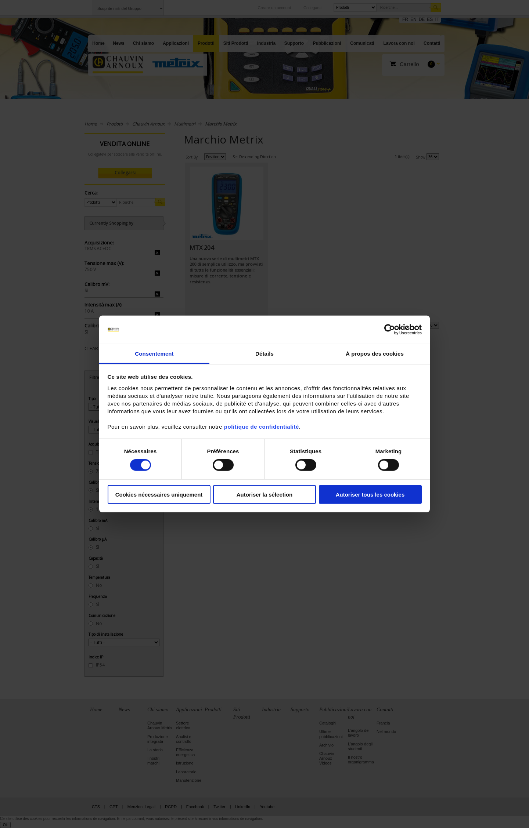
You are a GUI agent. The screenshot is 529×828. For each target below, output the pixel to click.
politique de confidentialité (261, 427)
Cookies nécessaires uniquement (159, 494)
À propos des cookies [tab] (375, 354)
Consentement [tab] (154, 354)
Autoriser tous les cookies (370, 494)
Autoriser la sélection (265, 494)
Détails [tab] (264, 354)
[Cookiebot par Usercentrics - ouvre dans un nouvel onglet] (389, 329)
